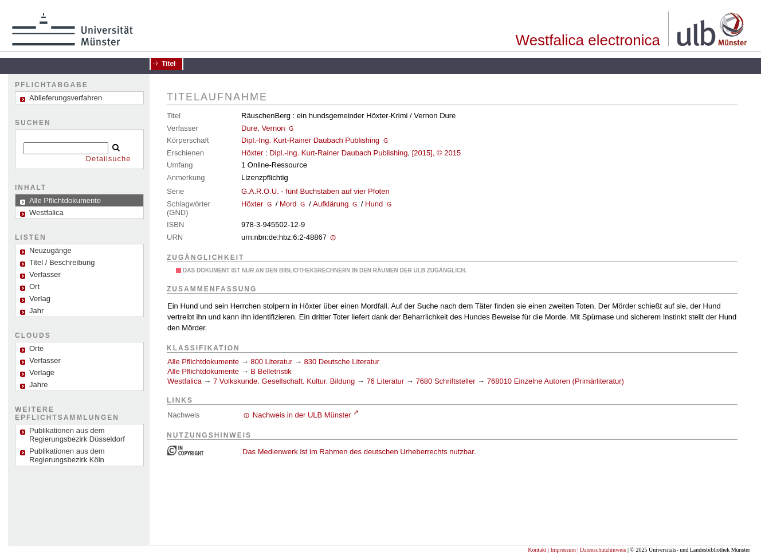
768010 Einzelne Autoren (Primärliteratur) (555, 381)
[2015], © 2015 (436, 153)
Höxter (252, 153)
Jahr (36, 310)
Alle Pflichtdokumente (204, 361)
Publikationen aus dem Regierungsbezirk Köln (67, 455)
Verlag (39, 298)
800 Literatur (271, 361)
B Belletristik (271, 371)
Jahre (38, 384)
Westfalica (184, 381)
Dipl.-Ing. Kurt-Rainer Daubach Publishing (310, 140)
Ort (34, 286)
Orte (36, 348)
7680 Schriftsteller (445, 381)
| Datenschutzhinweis (601, 550)
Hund (374, 204)
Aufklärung (330, 204)
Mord (288, 204)
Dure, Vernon (263, 128)
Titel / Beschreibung (62, 262)
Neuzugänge (50, 250)
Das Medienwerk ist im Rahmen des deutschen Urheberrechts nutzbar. (359, 451)
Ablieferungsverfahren (65, 97)
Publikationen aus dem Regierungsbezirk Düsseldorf (77, 434)
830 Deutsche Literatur (342, 361)
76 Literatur (385, 381)
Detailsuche (108, 158)
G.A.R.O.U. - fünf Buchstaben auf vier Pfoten (315, 191)
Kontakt (537, 550)
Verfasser (45, 274)
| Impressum (562, 550)
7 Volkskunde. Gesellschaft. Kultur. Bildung (284, 381)
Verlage (41, 372)
